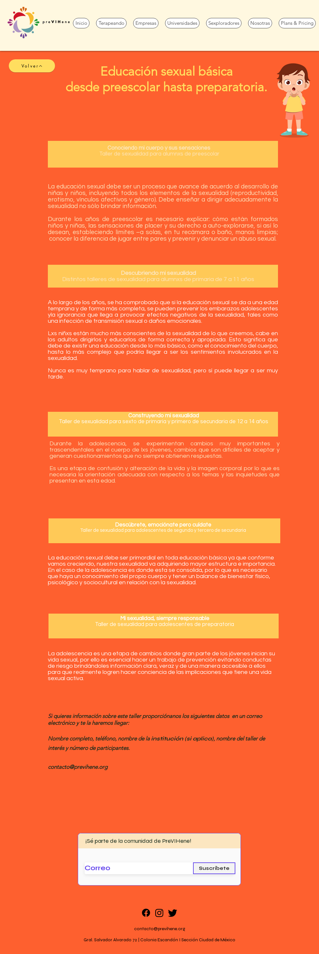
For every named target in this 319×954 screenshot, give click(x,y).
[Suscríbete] (214, 868)
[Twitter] (172, 912)
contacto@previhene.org (159, 929)
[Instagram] (159, 912)
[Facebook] (146, 912)
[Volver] (32, 65)
